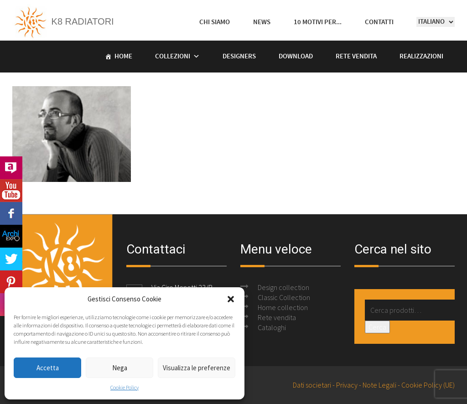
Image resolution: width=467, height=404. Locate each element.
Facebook (11, 213)
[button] (230, 299)
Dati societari (312, 384)
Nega (119, 367)
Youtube (11, 190)
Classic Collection (284, 297)
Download (296, 56)
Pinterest (11, 281)
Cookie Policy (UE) (428, 384)
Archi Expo (11, 236)
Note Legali (379, 384)
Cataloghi (272, 327)
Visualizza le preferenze (196, 367)
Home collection (283, 307)
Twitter (11, 259)
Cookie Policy (124, 387)
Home (123, 56)
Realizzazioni (421, 56)
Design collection (283, 287)
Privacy (347, 384)
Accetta (47, 367)
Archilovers (11, 167)
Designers (239, 56)
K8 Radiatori (63, 21)
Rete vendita (356, 56)
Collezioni (172, 56)
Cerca (377, 326)
